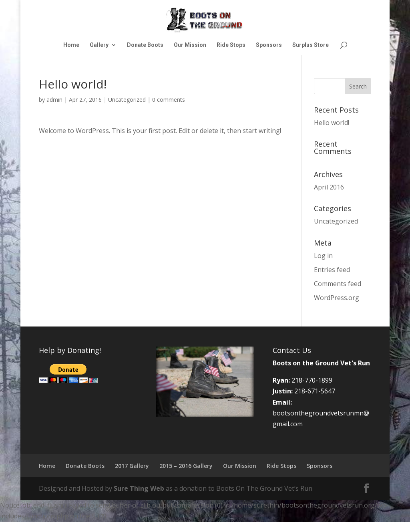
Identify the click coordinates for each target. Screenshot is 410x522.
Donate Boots (145, 45)
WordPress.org (336, 297)
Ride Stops (231, 45)
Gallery (99, 45)
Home (71, 45)
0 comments (168, 99)
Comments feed (337, 283)
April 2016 (329, 187)
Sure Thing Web (139, 488)
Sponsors (269, 45)
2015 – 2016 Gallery (186, 466)
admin (54, 99)
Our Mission (190, 45)
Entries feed (332, 269)
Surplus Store (310, 45)
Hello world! (331, 122)
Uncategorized (127, 99)
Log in (323, 255)
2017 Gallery (132, 466)
